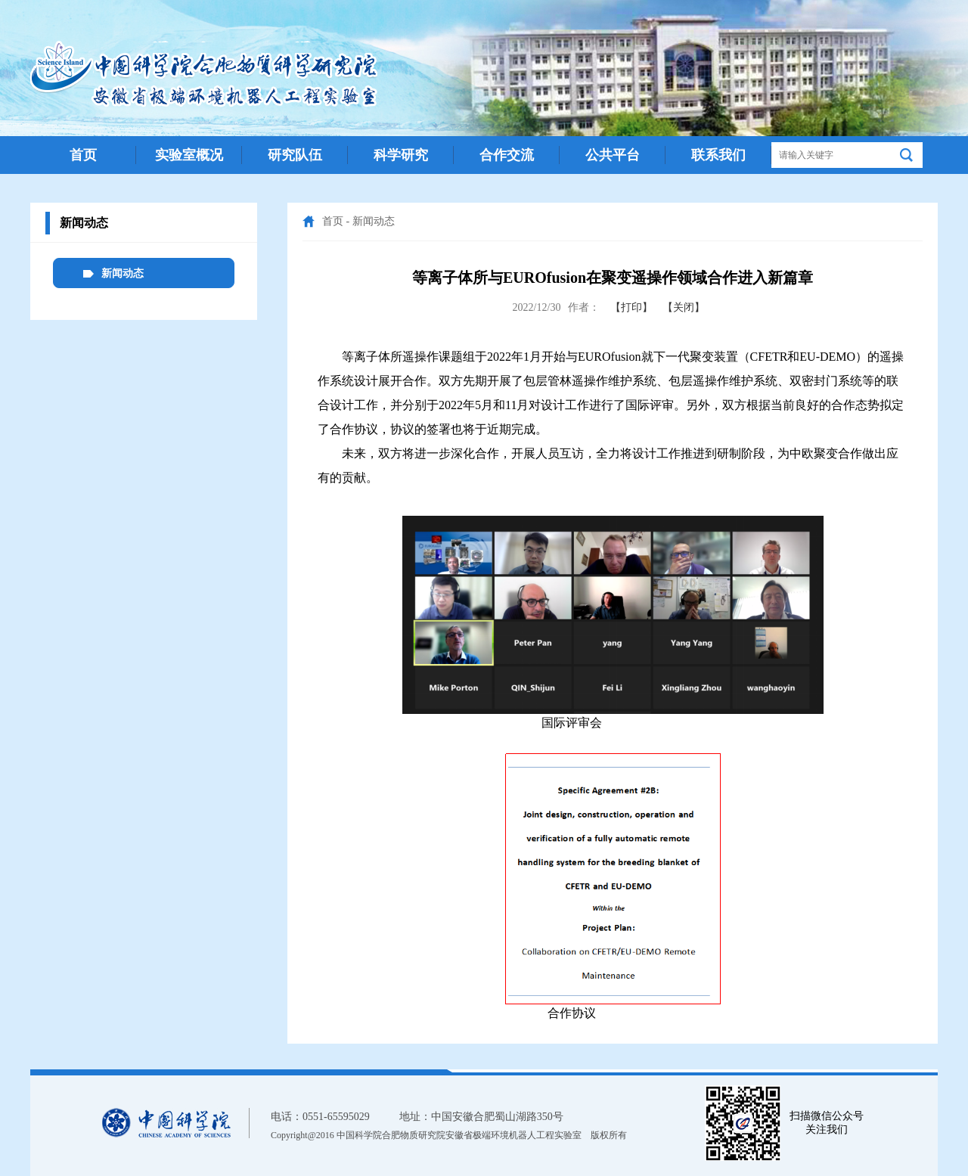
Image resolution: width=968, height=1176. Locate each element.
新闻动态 (373, 221)
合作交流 (506, 155)
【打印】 (631, 307)
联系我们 (718, 155)
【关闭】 (683, 307)
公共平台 (612, 155)
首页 (83, 155)
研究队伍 (295, 155)
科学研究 (401, 155)
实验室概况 (189, 155)
